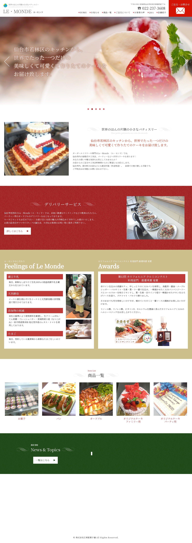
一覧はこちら (43, 460)
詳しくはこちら (15, 231)
